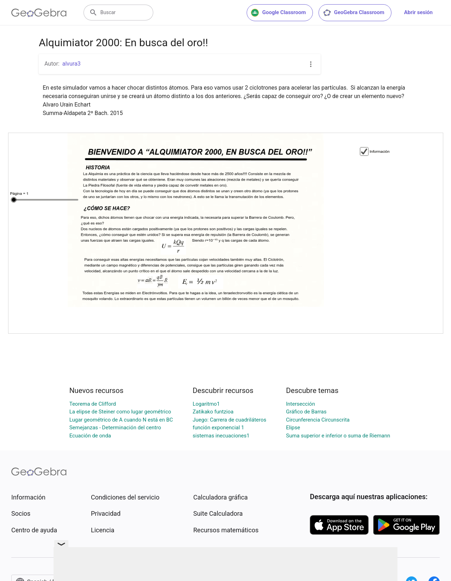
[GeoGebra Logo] (39, 12)
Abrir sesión (418, 12)
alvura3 (71, 63)
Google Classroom (278, 12)
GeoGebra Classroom (353, 12)
